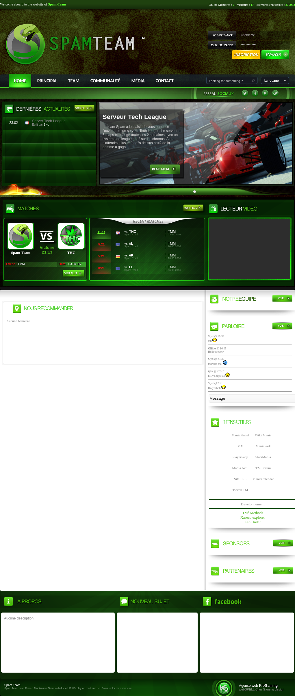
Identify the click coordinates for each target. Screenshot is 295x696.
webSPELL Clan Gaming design (261, 689)
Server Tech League (49, 121)
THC (132, 232)
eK (131, 255)
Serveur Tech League (134, 116)
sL (131, 243)
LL (131, 267)
